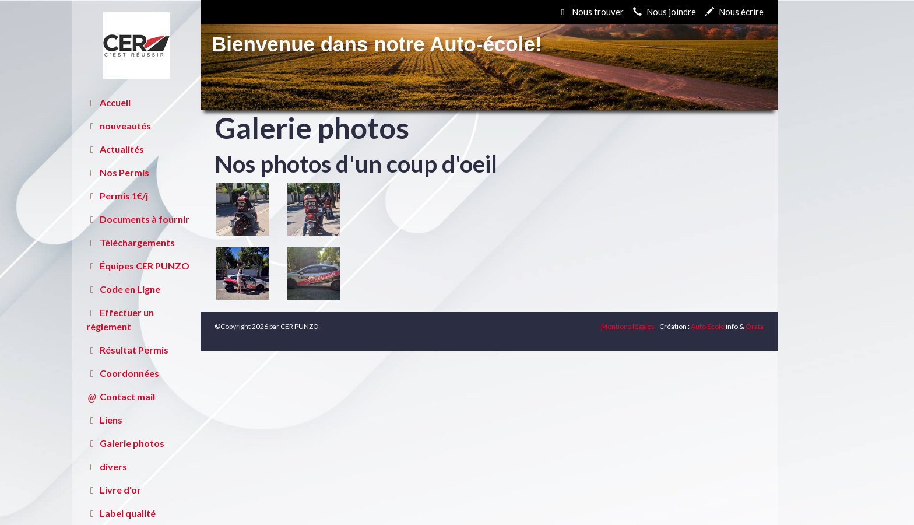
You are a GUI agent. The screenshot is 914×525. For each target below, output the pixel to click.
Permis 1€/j (117, 195)
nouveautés (118, 125)
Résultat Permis (127, 349)
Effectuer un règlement (120, 319)
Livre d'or (113, 489)
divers (106, 466)
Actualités (115, 149)
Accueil (108, 102)
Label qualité (121, 513)
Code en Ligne (123, 289)
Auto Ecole (708, 326)
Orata (755, 326)
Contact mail (120, 396)
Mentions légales (628, 326)
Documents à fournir (137, 219)
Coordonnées (122, 373)
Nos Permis (117, 172)
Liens (104, 419)
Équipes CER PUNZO (137, 265)
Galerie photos (125, 443)
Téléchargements (130, 242)
